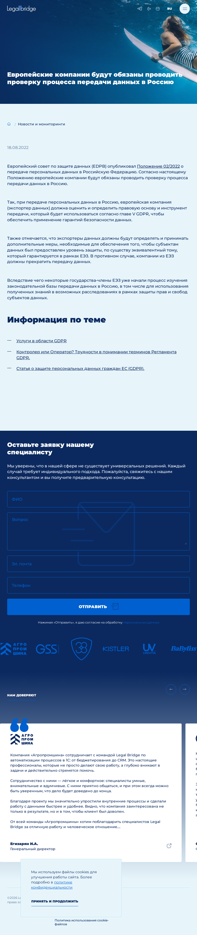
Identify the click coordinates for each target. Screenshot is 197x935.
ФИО (17, 499)
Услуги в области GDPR (41, 340)
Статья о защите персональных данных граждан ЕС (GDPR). (80, 368)
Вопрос (20, 519)
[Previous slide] (171, 689)
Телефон (21, 585)
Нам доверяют (21, 695)
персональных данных (141, 622)
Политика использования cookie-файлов (82, 922)
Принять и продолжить (54, 901)
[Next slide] (185, 689)
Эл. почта (22, 563)
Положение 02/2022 (158, 166)
